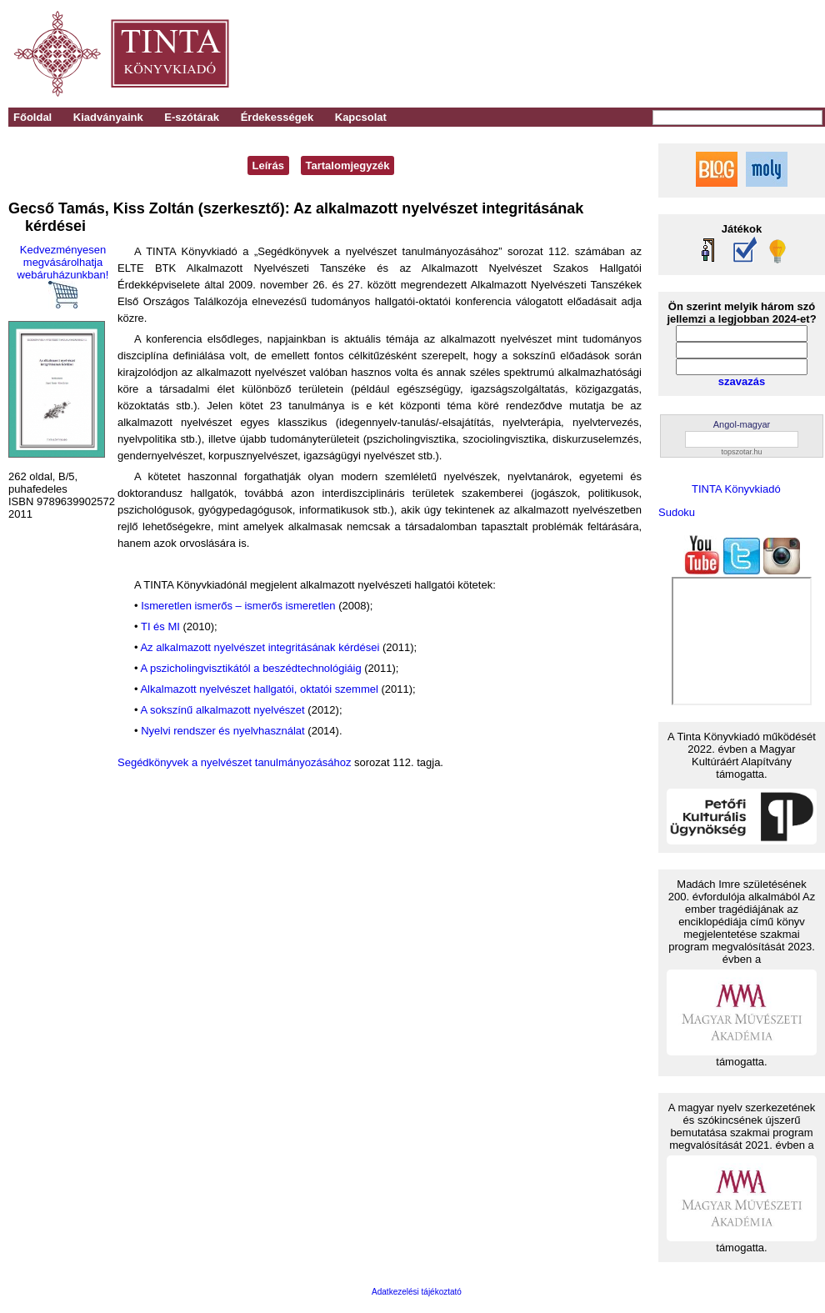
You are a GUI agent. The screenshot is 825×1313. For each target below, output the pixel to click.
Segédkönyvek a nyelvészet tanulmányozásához (234, 762)
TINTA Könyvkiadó (736, 489)
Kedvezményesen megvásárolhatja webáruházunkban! (63, 275)
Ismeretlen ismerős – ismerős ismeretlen (238, 605)
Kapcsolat (361, 117)
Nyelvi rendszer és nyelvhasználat (223, 730)
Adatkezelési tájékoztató (417, 1291)
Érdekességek (277, 117)
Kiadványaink (108, 117)
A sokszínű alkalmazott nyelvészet (222, 710)
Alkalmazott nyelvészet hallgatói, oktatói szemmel (259, 689)
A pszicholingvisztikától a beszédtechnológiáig (250, 668)
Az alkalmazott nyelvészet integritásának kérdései (259, 647)
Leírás (268, 165)
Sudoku (676, 512)
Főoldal (32, 117)
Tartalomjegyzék (348, 165)
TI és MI (160, 626)
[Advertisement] (593, 54)
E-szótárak (191, 117)
